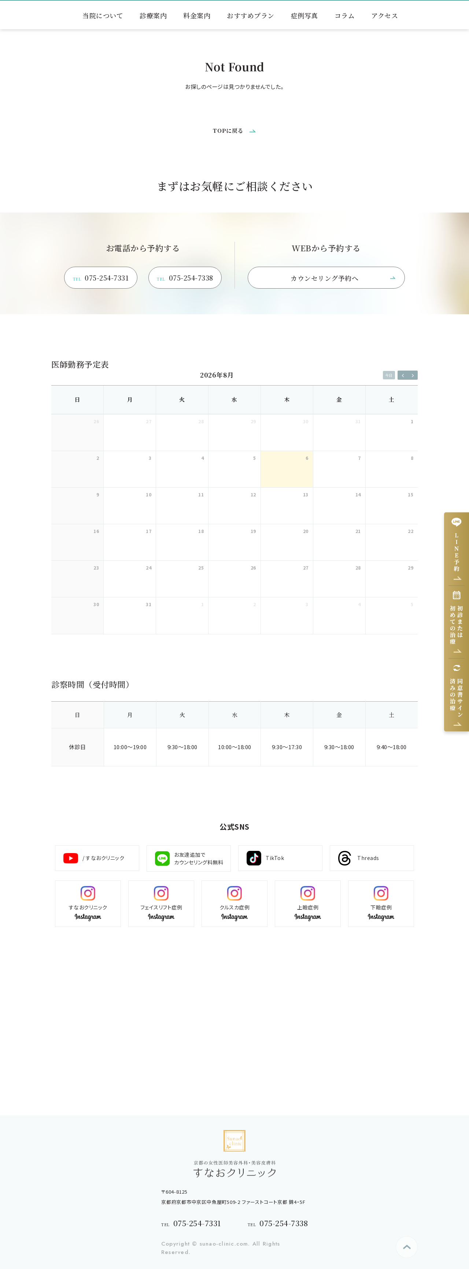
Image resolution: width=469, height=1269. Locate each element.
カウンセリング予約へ (324, 278)
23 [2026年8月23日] (96, 567)
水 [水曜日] (234, 399)
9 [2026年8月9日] (97, 494)
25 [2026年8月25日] (201, 567)
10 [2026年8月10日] (148, 494)
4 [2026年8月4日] (202, 458)
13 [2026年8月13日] (306, 494)
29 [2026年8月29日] (410, 567)
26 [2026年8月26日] (253, 567)
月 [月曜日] (130, 399)
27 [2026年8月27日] (306, 567)
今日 (388, 375)
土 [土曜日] (392, 399)
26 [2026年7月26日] (96, 421)
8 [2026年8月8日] (412, 458)
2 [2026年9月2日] (254, 604)
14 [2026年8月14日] (358, 494)
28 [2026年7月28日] (201, 421)
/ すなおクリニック (93, 858)
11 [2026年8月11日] (201, 494)
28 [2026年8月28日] (358, 567)
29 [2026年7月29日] (253, 421)
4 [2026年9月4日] (359, 604)
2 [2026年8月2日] (97, 458)
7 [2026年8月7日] (359, 458)
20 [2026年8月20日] (306, 531)
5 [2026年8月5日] (254, 458)
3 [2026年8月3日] (150, 458)
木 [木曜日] (287, 399)
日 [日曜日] (77, 399)
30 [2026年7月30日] (306, 421)
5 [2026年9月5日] (412, 604)
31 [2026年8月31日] (148, 604)
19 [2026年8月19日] (253, 531)
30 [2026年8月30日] (96, 604)
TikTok (265, 858)
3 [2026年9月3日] (307, 604)
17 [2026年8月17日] (148, 531)
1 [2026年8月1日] (412, 421)
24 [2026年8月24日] (148, 567)
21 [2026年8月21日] (358, 531)
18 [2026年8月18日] (201, 531)
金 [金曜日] (339, 399)
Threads (358, 858)
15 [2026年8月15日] (410, 494)
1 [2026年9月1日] (202, 604)
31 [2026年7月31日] (358, 421)
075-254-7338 (185, 279)
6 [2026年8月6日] (307, 458)
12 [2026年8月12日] (253, 494)
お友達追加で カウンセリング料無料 (189, 858)
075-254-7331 (101, 279)
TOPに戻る (228, 130)
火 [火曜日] (182, 399)
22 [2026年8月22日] (410, 531)
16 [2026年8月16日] (96, 531)
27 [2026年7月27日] (148, 421)
